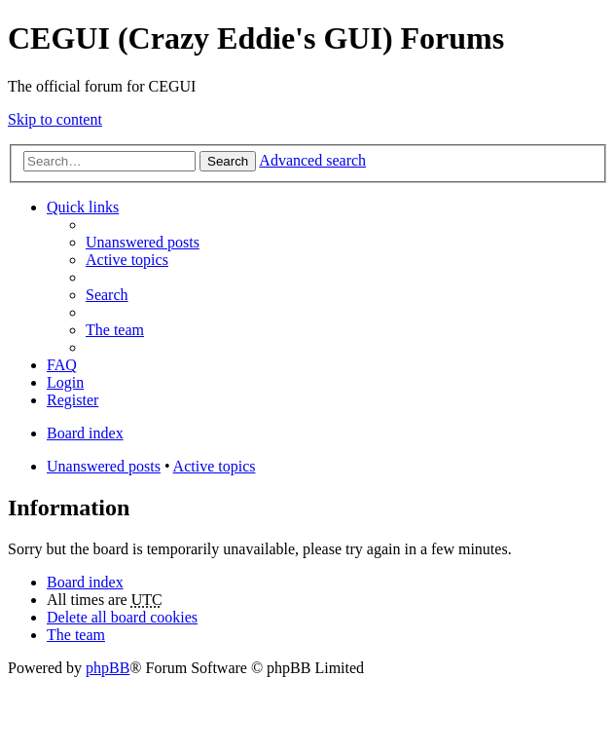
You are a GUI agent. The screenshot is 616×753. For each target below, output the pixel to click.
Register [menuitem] (72, 400)
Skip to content (55, 119)
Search (227, 161)
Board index (85, 582)
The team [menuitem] (115, 329)
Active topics (214, 466)
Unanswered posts (104, 466)
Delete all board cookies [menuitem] (122, 617)
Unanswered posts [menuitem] (142, 242)
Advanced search (312, 160)
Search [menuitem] (107, 294)
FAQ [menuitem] (62, 365)
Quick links (83, 207)
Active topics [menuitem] (127, 259)
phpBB (107, 667)
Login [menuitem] (65, 382)
